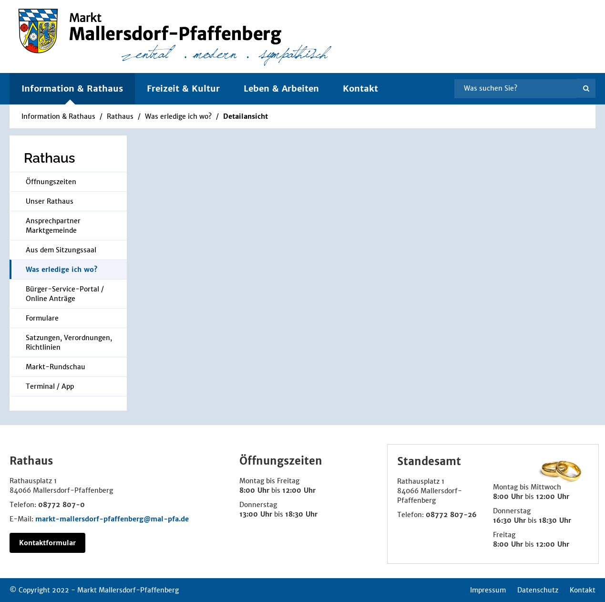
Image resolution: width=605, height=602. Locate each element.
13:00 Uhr (255, 514)
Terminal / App (50, 386)
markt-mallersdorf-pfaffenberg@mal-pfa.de (112, 519)
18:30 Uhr (301, 514)
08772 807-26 (451, 514)
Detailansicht (245, 116)
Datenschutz (537, 590)
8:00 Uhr (254, 490)
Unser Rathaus (49, 201)
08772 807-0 (61, 504)
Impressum (488, 590)
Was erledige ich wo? (178, 116)
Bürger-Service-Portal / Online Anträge (65, 294)
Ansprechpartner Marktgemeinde (53, 226)
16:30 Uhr (509, 520)
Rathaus (120, 116)
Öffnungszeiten (51, 181)
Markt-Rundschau (55, 367)
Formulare (42, 318)
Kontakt (360, 88)
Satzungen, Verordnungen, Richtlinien (69, 342)
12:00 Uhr (299, 490)
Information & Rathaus (58, 116)
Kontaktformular (47, 543)
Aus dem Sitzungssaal (61, 250)
